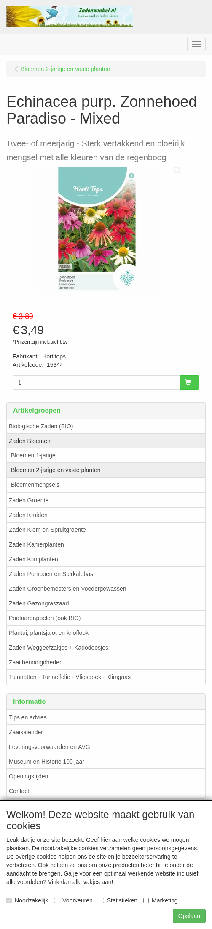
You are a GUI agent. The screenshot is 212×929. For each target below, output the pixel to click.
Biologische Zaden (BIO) (41, 426)
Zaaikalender (26, 732)
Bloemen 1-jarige (33, 455)
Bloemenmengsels (35, 484)
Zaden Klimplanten (33, 559)
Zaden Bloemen (30, 441)
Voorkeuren (73, 900)
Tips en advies (28, 717)
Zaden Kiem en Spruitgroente (47, 529)
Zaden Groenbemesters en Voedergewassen (67, 588)
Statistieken (118, 900)
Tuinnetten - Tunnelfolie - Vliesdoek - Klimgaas (70, 677)
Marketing (160, 900)
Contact (19, 791)
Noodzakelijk (27, 900)
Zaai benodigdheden (36, 662)
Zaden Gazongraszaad (39, 603)
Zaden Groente (28, 500)
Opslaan (189, 916)
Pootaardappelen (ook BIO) (45, 618)
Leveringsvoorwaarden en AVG (49, 746)
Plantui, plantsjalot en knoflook (49, 632)
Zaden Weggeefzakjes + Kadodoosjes (58, 647)
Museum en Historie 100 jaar (46, 761)
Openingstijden (28, 776)
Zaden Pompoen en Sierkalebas (51, 574)
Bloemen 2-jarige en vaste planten (55, 470)
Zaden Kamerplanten (36, 544)
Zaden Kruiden (28, 515)
